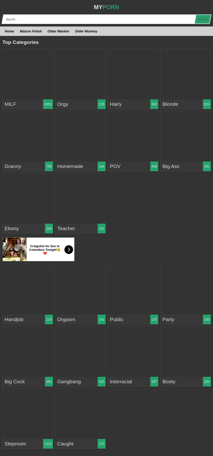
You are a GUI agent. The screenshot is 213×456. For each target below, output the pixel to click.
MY (106, 7)
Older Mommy (86, 31)
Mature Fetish (30, 31)
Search (202, 19)
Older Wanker (58, 31)
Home (10, 31)
